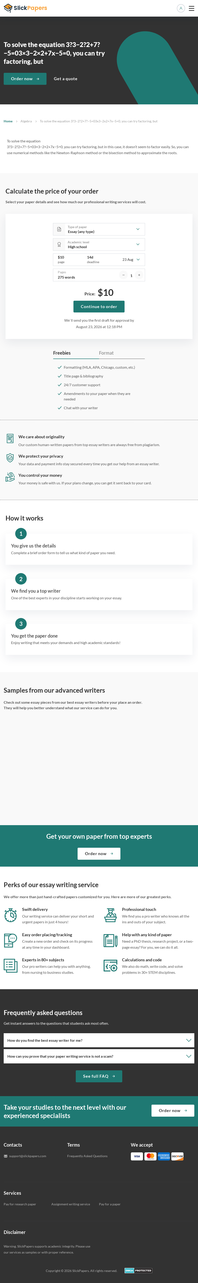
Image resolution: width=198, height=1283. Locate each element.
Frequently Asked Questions (87, 1156)
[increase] (139, 275)
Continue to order (99, 306)
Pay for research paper (20, 1204)
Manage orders (181, 8)
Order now (22, 78)
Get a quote (66, 78)
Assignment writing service (70, 1204)
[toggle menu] (191, 8)
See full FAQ (95, 1076)
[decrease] (123, 275)
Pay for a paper (110, 1204)
